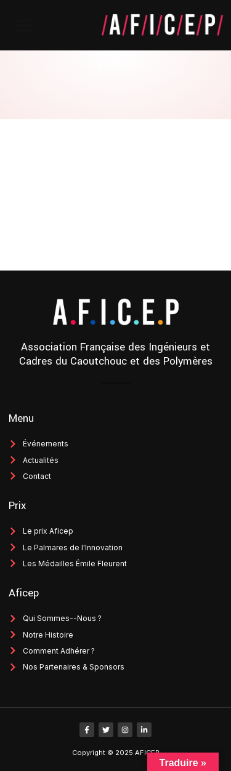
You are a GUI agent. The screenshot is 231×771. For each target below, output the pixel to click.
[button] (23, 25)
